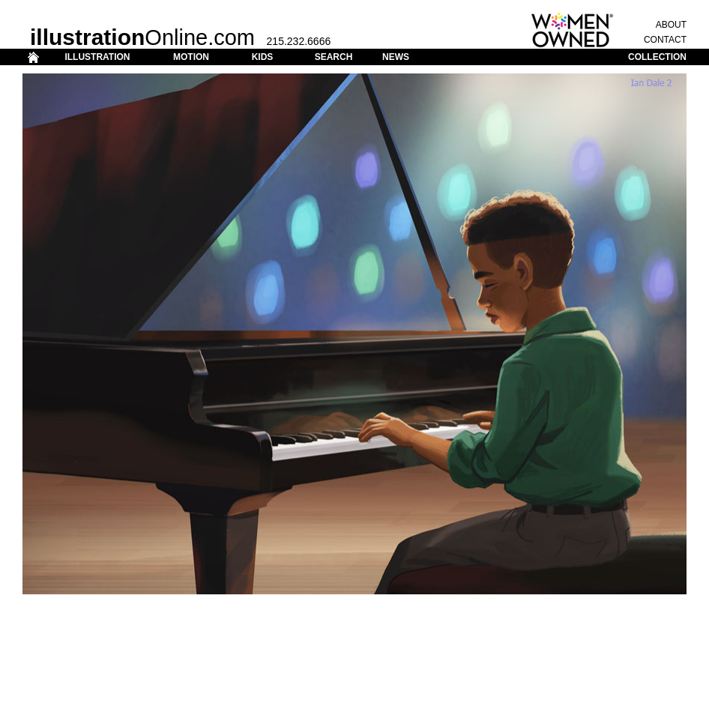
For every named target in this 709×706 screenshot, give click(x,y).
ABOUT (671, 24)
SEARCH (334, 57)
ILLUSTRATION (97, 57)
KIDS (263, 57)
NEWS (395, 57)
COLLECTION (657, 57)
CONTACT (665, 39)
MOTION (191, 57)
